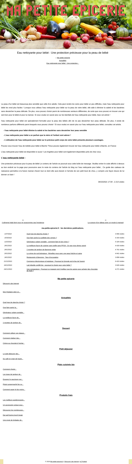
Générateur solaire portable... (13, 312)
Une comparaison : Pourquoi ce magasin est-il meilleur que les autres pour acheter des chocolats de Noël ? (62, 270)
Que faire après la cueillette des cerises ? (42, 238)
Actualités (62, 60)
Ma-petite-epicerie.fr (56, 461)
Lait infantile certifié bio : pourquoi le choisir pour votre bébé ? (49, 265)
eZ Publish (83, 461)
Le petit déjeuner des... (11, 354)
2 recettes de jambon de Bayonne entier (41, 249)
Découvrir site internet (11, 283)
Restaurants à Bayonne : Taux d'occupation (42, 257)
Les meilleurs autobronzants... (14, 400)
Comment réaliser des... (11, 338)
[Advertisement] (62, 82)
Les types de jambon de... (12, 374)
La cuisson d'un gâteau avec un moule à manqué (106, 223)
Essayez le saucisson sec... (13, 379)
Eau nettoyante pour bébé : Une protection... (62, 63)
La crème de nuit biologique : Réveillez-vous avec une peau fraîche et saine (54, 253)
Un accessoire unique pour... (13, 405)
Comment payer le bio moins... (14, 389)
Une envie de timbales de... (13, 420)
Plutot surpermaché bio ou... (13, 384)
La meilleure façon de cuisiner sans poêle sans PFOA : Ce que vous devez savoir (56, 245)
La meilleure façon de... (11, 318)
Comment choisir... (9, 369)
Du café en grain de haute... (13, 359)
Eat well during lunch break (13, 415)
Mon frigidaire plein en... (11, 292)
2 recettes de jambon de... (12, 323)
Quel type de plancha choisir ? (38, 234)
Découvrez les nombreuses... (13, 410)
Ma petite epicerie (63, 58)
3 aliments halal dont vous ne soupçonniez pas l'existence (23, 223)
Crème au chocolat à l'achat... (14, 343)
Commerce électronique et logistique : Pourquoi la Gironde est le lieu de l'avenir (56, 261)
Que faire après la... (10, 307)
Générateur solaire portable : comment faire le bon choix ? (48, 242)
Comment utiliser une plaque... (14, 333)
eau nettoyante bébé (13, 158)
